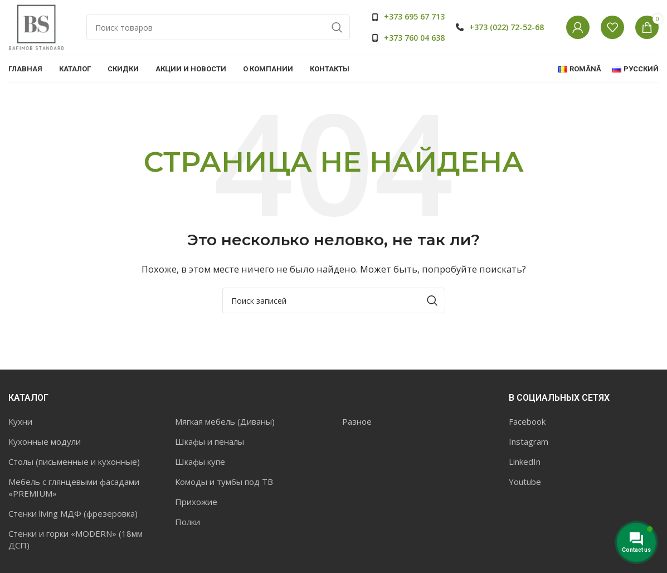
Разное (357, 421)
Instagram (528, 441)
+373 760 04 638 (414, 37)
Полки (187, 521)
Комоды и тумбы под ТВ (224, 481)
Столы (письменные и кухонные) (74, 461)
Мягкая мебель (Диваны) (225, 421)
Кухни (20, 421)
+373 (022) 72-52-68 (506, 27)
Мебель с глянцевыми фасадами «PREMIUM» (73, 487)
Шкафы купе (200, 461)
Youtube (525, 481)
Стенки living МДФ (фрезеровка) (73, 513)
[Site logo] (36, 26)
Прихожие (196, 501)
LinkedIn (525, 461)
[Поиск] (218, 28)
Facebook (527, 421)
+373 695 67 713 (414, 17)
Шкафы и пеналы (209, 441)
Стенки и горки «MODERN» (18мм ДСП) (75, 539)
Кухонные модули (44, 441)
